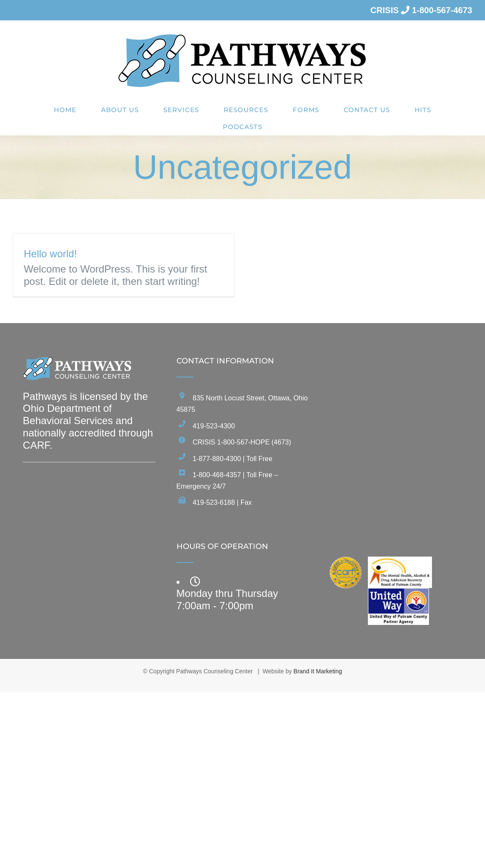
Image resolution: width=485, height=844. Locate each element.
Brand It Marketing (318, 671)
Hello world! (50, 253)
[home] (77, 363)
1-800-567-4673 (442, 10)
